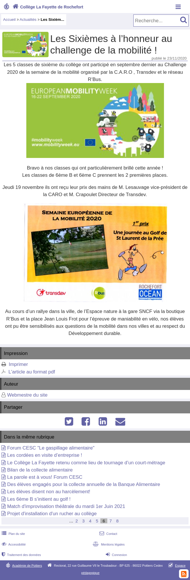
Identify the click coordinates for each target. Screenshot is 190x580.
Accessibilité (13, 544)
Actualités (28, 19)
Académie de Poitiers (27, 565)
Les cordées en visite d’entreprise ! (44, 455)
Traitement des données (21, 555)
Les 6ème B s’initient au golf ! (39, 499)
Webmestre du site (27, 395)
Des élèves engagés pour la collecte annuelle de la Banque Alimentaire (83, 484)
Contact (107, 533)
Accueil (9, 19)
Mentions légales (108, 544)
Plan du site (13, 533)
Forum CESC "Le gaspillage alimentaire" (51, 448)
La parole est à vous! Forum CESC (44, 477)
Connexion (116, 555)
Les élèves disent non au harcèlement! (48, 491)
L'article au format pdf (31, 372)
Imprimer (18, 364)
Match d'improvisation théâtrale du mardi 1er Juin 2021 (66, 506)
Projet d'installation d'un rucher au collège (52, 513)
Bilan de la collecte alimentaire (40, 470)
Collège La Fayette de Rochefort (47, 7)
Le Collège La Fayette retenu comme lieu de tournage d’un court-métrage (86, 462)
